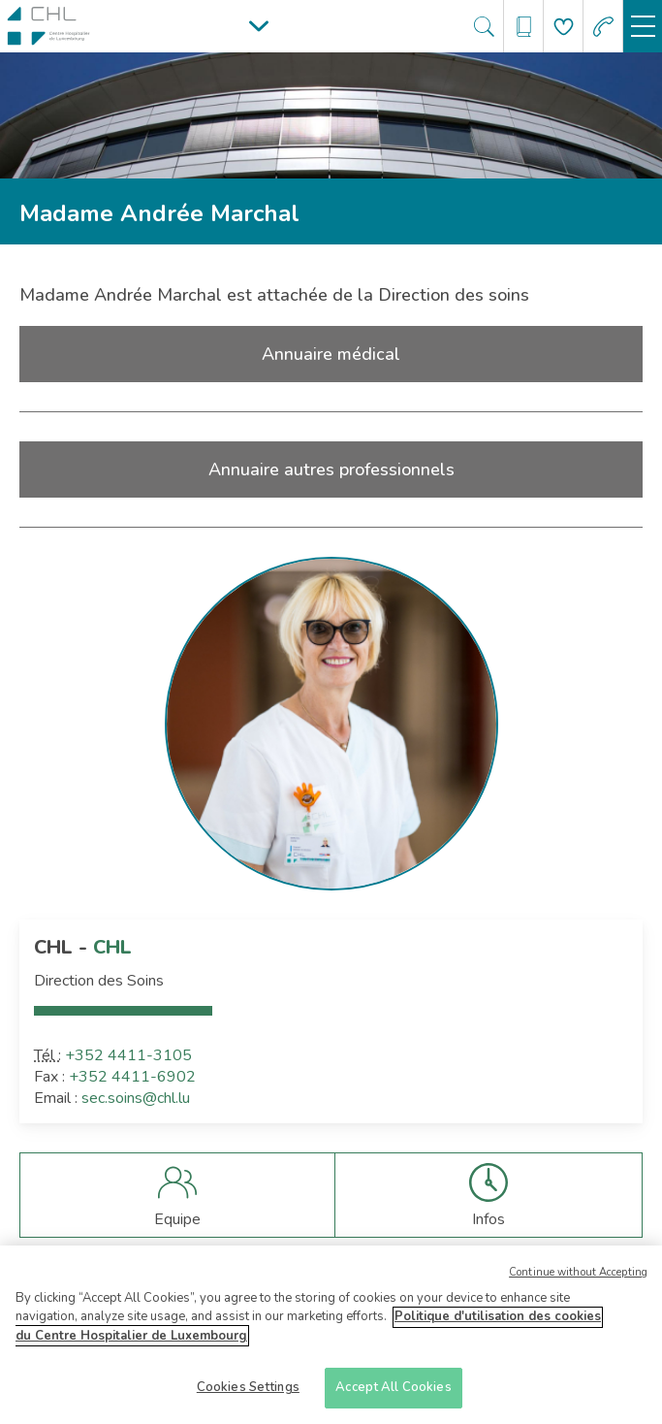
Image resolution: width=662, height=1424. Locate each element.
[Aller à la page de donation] (563, 26)
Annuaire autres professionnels (331, 469)
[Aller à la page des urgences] (603, 26)
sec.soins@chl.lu (135, 1098)
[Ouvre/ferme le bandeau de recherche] (484, 26)
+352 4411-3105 (128, 1055)
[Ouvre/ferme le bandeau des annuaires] (524, 26)
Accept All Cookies (393, 1394)
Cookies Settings (248, 1394)
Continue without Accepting (578, 1278)
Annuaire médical (331, 354)
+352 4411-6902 (132, 1076)
